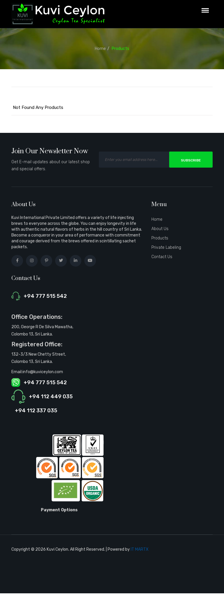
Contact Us (161, 256)
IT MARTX (139, 549)
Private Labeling (166, 247)
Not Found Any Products (38, 107)
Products (120, 48)
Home (100, 48)
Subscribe (191, 160)
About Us (160, 228)
